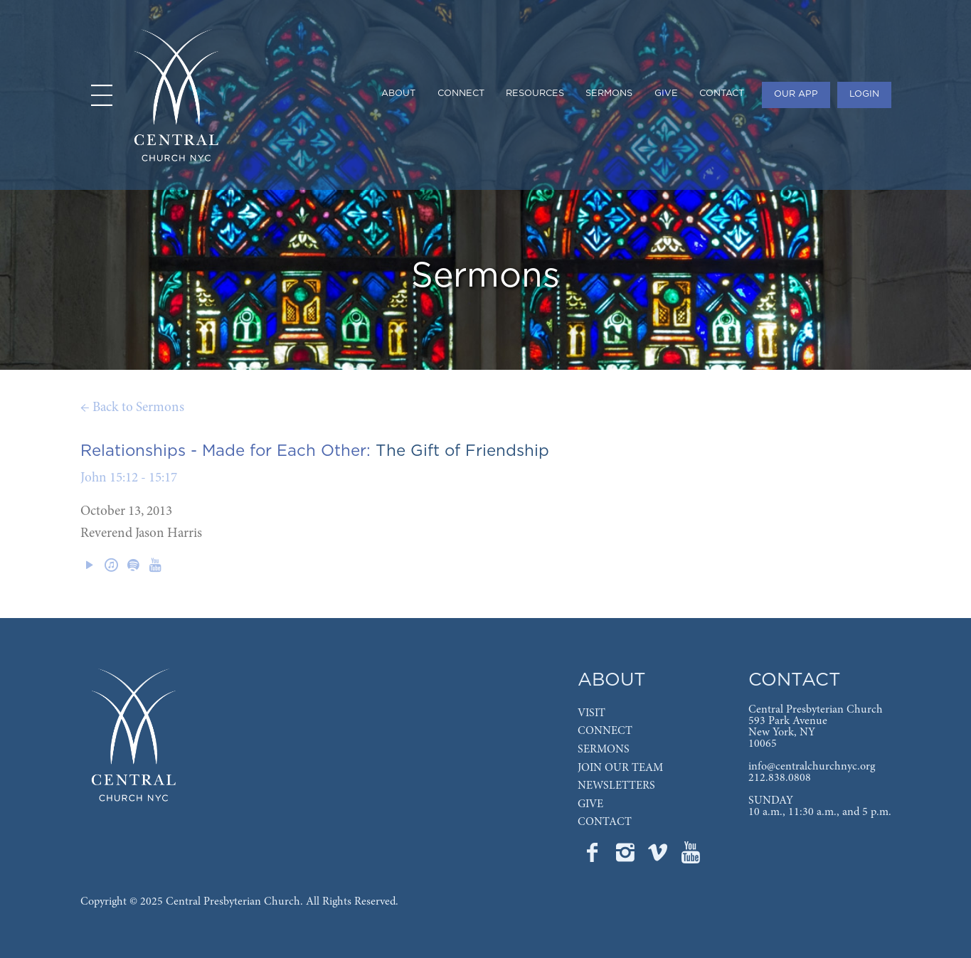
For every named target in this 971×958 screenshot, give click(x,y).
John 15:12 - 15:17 (128, 478)
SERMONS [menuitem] (608, 93)
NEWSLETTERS (616, 786)
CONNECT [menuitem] (460, 93)
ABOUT (612, 680)
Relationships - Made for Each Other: (225, 451)
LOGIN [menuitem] (864, 94)
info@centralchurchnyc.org (811, 766)
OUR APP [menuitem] (796, 94)
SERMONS (604, 749)
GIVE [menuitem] (666, 93)
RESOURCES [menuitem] (535, 93)
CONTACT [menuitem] (721, 93)
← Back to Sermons (132, 408)
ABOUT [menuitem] (398, 93)
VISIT (591, 713)
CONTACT (605, 822)
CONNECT (605, 731)
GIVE (590, 804)
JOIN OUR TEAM (620, 768)
